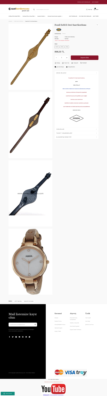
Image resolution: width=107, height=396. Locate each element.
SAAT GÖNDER (95, 2)
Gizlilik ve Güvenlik (74, 322)
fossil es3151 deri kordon (29, 301)
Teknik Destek (8, 393)
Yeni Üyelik (88, 317)
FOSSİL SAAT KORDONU (70, 36)
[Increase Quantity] (66, 58)
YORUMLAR (60, 129)
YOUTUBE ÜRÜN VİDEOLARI (85, 16)
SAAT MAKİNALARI (73, 16)
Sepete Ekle (84, 57)
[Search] (53, 9)
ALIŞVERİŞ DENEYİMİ (64, 137)
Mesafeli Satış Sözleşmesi (73, 318)
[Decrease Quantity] (56, 58)
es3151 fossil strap (18, 301)
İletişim (56, 317)
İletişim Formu (58, 321)
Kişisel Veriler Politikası (75, 329)
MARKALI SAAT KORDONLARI (83, 2)
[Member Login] (89, 9)
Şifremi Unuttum (89, 324)
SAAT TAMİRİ (95, 16)
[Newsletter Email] (23, 325)
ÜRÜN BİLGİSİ (61, 73)
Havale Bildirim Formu (60, 324)
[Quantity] (61, 58)
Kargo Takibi (58, 331)
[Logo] (19, 9)
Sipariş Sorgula (58, 327)
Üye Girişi (87, 321)
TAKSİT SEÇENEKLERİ (64, 133)
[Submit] (35, 325)
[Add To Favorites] (97, 25)
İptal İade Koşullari (74, 326)
